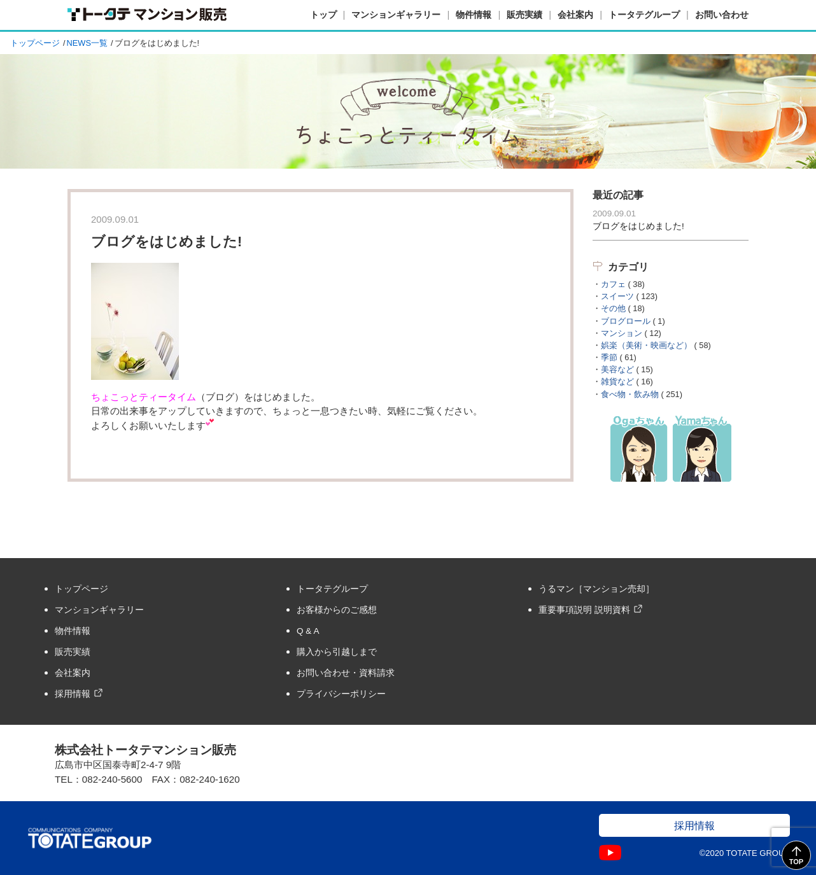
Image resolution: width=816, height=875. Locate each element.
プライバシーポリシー (341, 694)
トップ (323, 15)
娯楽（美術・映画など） (646, 345)
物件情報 (473, 15)
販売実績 (524, 15)
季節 (609, 357)
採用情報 (72, 694)
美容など (617, 369)
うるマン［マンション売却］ (596, 589)
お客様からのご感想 (337, 610)
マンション (621, 333)
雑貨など (617, 381)
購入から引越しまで (337, 652)
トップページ (35, 43)
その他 (613, 308)
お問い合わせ (722, 15)
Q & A (308, 631)
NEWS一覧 (87, 43)
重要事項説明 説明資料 (584, 610)
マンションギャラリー (395, 15)
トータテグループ (644, 15)
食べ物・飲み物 (630, 394)
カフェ (613, 284)
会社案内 (575, 15)
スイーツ (617, 296)
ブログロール (626, 321)
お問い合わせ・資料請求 (346, 673)
